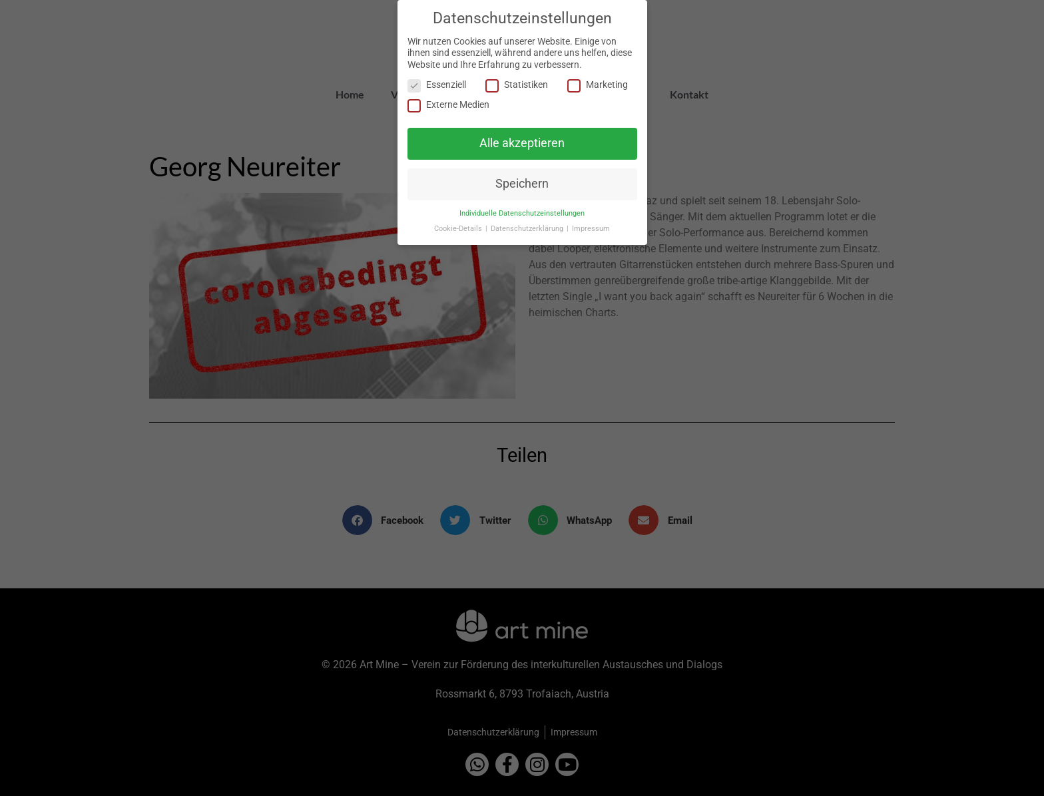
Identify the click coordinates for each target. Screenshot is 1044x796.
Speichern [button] (522, 183)
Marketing (597, 85)
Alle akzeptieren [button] (522, 141)
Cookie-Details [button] (459, 228)
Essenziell (436, 85)
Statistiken (516, 85)
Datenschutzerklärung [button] (528, 228)
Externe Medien (448, 104)
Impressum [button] (591, 228)
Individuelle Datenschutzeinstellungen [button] (522, 212)
